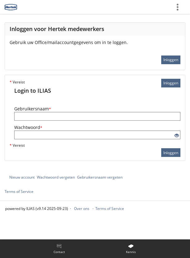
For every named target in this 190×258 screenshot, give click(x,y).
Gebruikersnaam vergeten (100, 177)
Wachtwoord (28, 127)
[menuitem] (59, 248)
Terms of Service (19, 191)
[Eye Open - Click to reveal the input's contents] (177, 136)
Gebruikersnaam (32, 109)
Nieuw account (22, 177)
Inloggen (170, 59)
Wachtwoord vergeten (56, 177)
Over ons (81, 208)
